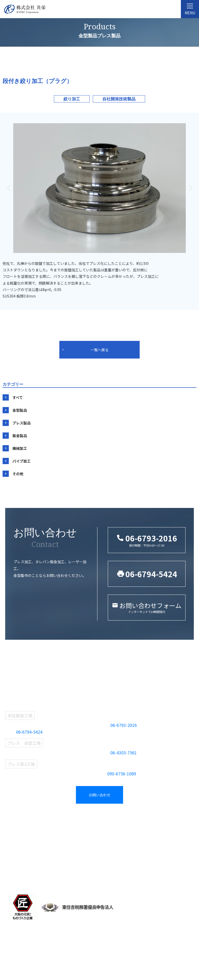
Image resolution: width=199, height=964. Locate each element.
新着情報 (158, 829)
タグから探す (114, 829)
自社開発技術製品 (119, 99)
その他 (17, 473)
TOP (11, 820)
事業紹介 (63, 820)
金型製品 (19, 410)
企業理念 (14, 837)
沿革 (10, 846)
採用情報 (159, 820)
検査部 (60, 854)
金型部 (60, 829)
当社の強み (16, 862)
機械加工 (19, 448)
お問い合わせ (99, 794)
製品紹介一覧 (116, 820)
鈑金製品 (19, 435)
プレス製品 (21, 422)
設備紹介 (14, 854)
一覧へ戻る (99, 349)
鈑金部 (60, 846)
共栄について (18, 829)
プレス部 (62, 837)
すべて (17, 397)
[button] (190, 188)
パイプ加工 (21, 461)
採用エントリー (164, 846)
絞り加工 (71, 99)
